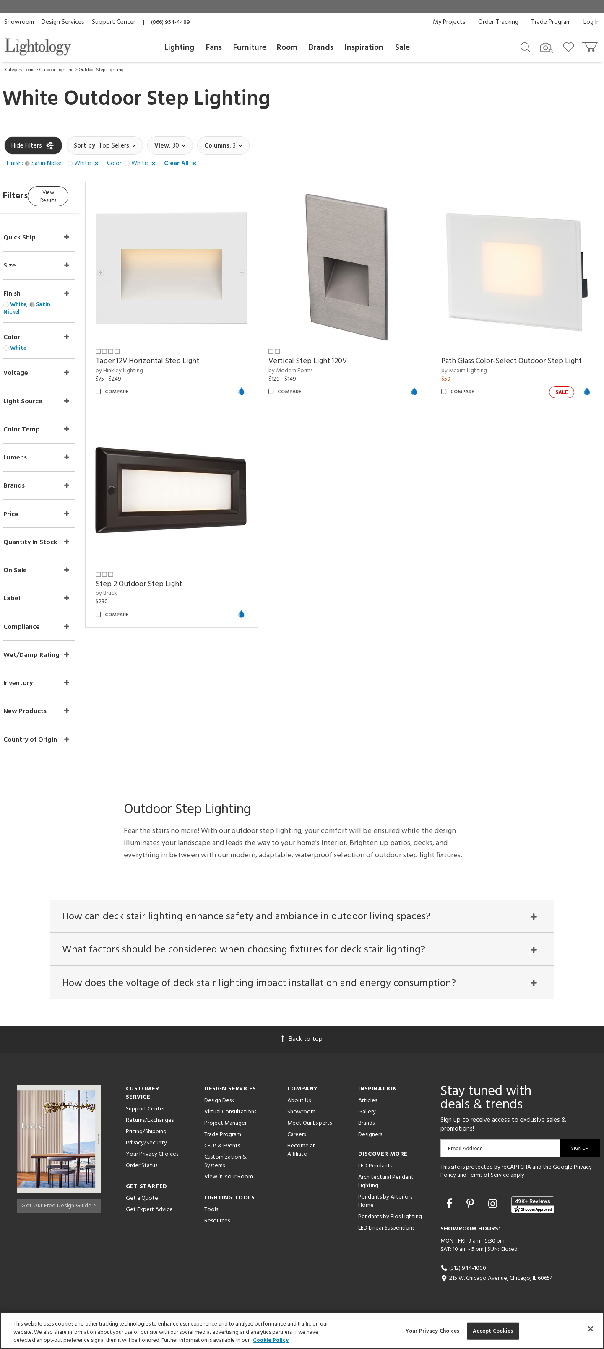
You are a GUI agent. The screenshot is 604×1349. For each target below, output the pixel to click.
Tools (211, 1213)
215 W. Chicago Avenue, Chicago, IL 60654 (496, 1282)
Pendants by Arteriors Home (385, 1205)
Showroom (19, 22)
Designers (370, 1138)
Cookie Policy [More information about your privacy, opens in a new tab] (271, 1340)
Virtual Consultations (230, 1115)
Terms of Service (488, 1178)
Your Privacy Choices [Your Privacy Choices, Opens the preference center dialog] (433, 1330)
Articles (367, 1104)
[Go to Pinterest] (471, 1208)
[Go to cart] (591, 45)
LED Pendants (375, 1169)
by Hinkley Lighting (143, 363)
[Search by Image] (546, 48)
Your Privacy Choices (152, 1158)
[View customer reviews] (532, 1208)
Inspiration (364, 48)
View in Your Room (228, 1180)
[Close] (590, 1328)
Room (287, 48)
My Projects (449, 22)
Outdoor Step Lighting (101, 70)
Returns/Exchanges (150, 1123)
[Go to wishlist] (570, 46)
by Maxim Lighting (472, 363)
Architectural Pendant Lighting (386, 1185)
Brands (321, 48)
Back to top (302, 1042)
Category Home (19, 70)
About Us (299, 1104)
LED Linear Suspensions (386, 1231)
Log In (591, 22)
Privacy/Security (146, 1146)
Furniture (249, 48)
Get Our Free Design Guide (58, 1206)
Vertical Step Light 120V (323, 354)
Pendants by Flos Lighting (390, 1220)
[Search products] (525, 46)
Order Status (141, 1169)
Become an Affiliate (301, 1153)
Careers (296, 1138)
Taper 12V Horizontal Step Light (171, 354)
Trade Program (551, 22)
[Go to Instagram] (493, 1208)
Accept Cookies (493, 1330)
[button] (54, 164)
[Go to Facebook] (450, 1208)
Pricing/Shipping (146, 1135)
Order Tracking (498, 22)
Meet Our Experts (309, 1126)
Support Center (113, 22)
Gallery (367, 1115)
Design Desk (219, 1104)
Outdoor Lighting (56, 70)
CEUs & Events (222, 1149)
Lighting (179, 48)
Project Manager (225, 1126)
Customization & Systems (225, 1165)
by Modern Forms (306, 363)
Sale (402, 48)
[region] (302, 1330)
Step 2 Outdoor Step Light (163, 569)
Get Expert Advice (149, 1213)
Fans (214, 48)
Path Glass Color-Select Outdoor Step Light (519, 354)
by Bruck (130, 578)
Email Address (465, 1152)
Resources (217, 1224)
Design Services (63, 22)
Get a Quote (142, 1201)
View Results (74, 194)
